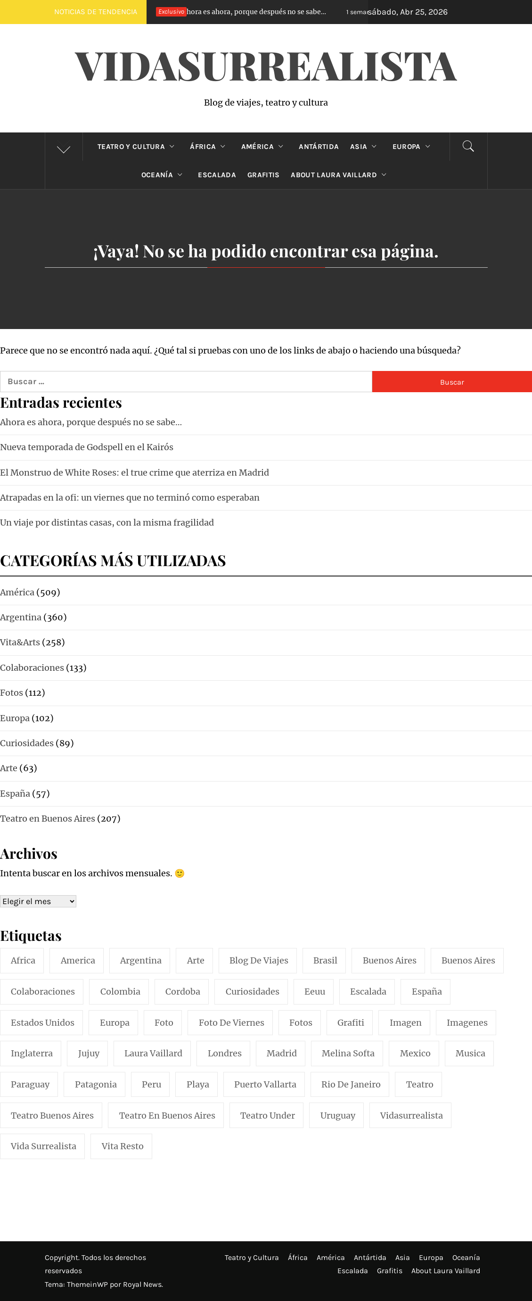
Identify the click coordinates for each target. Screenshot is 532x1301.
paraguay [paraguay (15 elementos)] (30, 1084)
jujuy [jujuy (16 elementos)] (88, 1053)
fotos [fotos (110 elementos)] (300, 1022)
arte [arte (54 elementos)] (196, 960)
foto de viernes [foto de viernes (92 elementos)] (231, 1022)
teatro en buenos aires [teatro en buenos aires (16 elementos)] (167, 1115)
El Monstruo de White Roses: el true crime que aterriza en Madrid (134, 472)
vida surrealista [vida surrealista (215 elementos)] (43, 1146)
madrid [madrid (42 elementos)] (282, 1053)
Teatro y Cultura (138, 146)
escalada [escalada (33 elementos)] (368, 991)
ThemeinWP (88, 1284)
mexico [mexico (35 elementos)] (415, 1053)
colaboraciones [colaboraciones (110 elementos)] (43, 991)
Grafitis (263, 175)
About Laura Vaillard (341, 175)
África (209, 146)
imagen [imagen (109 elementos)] (406, 1022)
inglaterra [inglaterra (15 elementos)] (32, 1053)
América (264, 146)
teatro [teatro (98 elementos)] (420, 1084)
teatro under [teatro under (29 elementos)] (267, 1115)
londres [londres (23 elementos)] (225, 1053)
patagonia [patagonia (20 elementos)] (96, 1084)
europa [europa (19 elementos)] (115, 1022)
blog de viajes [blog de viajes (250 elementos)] (258, 960)
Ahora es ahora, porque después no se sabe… (238, 12)
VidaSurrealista (266, 64)
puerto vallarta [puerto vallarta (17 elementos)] (265, 1084)
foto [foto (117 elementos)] (164, 1022)
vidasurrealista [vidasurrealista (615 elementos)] (411, 1115)
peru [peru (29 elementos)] (151, 1084)
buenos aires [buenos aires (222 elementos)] (390, 960)
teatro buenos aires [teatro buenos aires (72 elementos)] (52, 1115)
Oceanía (164, 175)
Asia (365, 146)
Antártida (319, 146)
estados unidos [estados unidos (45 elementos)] (42, 1022)
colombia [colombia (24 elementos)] (120, 991)
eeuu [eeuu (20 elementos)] (314, 991)
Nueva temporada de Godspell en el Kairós (86, 447)
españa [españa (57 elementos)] (427, 991)
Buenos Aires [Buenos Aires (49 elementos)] (468, 960)
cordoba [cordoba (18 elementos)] (182, 991)
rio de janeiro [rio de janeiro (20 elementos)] (351, 1084)
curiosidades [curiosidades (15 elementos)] (252, 991)
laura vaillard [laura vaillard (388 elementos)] (153, 1053)
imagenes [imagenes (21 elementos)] (467, 1022)
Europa (413, 146)
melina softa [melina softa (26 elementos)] (348, 1053)
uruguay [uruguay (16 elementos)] (337, 1115)
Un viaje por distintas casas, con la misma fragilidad (107, 522)
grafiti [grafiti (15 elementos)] (350, 1022)
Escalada (217, 175)
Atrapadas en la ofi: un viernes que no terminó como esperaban (130, 497)
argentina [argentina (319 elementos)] (141, 960)
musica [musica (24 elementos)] (470, 1053)
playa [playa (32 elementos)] (198, 1084)
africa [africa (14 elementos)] (23, 960)
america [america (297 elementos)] (78, 960)
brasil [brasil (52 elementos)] (325, 960)
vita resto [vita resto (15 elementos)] (123, 1146)
